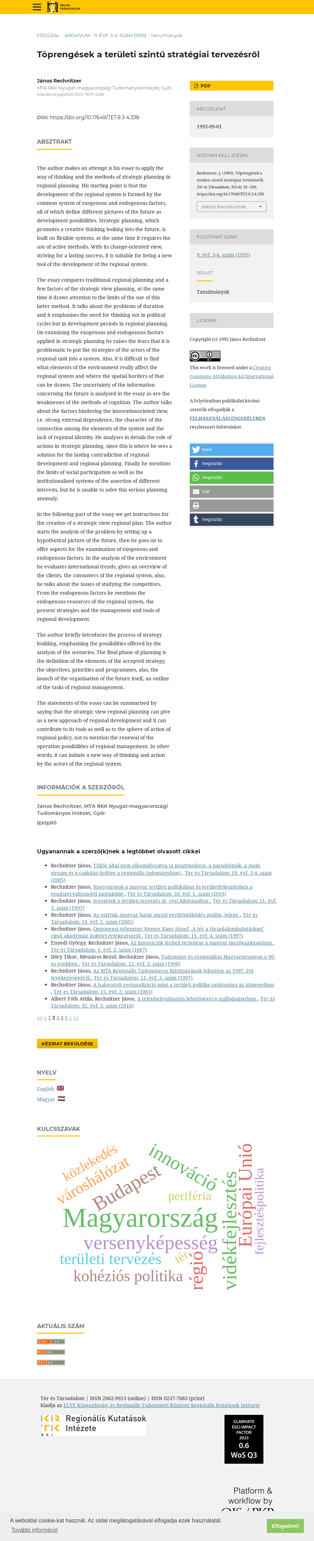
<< (40, 1017)
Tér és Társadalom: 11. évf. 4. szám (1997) (193, 935)
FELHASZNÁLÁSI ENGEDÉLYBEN (227, 418)
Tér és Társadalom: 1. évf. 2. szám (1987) (99, 949)
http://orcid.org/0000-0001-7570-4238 (70, 94)
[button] (232, 450)
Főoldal (48, 35)
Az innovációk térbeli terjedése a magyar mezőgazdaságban (202, 942)
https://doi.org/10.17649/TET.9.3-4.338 (94, 117)
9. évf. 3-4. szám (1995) (120, 35)
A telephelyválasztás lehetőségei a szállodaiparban (197, 998)
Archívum (77, 35)
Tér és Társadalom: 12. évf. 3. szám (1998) (131, 963)
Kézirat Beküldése (67, 1043)
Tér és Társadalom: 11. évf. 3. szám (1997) (143, 977)
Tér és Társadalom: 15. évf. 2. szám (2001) (103, 991)
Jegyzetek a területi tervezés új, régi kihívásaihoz (151, 900)
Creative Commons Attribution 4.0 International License (232, 376)
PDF (205, 85)
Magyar (51, 1099)
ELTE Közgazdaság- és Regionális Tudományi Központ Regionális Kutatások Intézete (161, 1405)
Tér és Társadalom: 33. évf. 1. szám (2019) (176, 893)
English (50, 1088)
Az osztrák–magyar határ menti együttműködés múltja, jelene (166, 914)
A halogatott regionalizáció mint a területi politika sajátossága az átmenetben (183, 984)
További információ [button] (34, 1530)
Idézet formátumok (224, 206)
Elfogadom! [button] (285, 1526)
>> (76, 1017)
